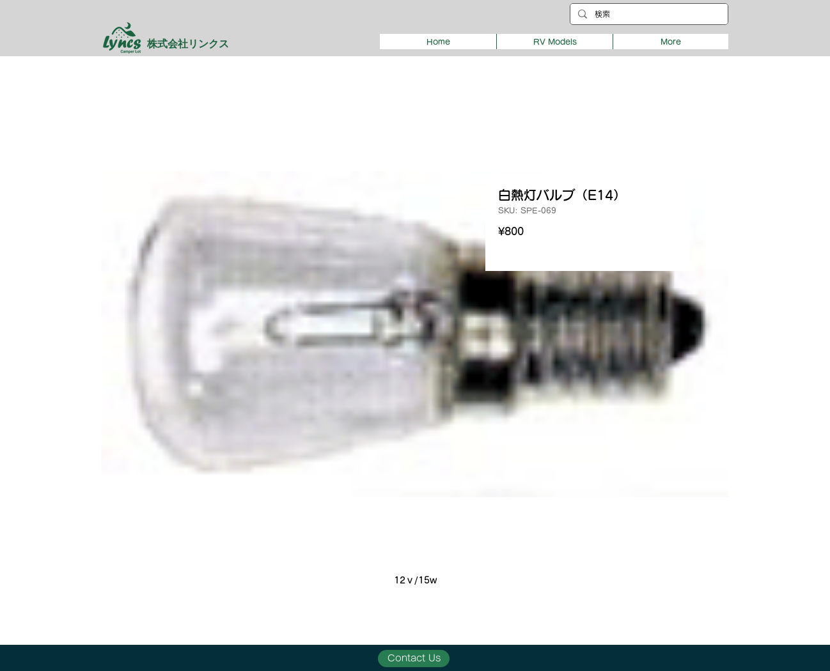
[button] (554, 41)
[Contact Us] (414, 658)
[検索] (648, 14)
